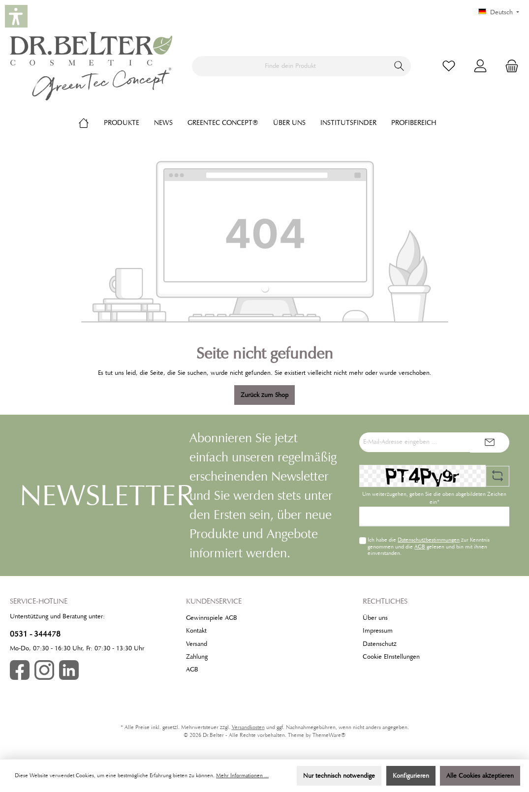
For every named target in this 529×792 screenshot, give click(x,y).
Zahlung (197, 657)
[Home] (91, 122)
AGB (419, 546)
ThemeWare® (328, 735)
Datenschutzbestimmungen (429, 539)
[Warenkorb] (508, 66)
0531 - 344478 (35, 634)
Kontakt (196, 631)
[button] (16, 16)
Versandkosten (248, 727)
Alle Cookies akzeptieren (480, 776)
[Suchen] (399, 66)
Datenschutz (380, 644)
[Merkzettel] (449, 66)
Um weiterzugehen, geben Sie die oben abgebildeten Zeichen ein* (434, 498)
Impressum (378, 631)
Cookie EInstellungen (391, 657)
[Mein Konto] (480, 66)
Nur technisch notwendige (339, 776)
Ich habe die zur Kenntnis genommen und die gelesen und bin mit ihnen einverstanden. (429, 546)
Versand (196, 644)
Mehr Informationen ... (242, 775)
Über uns (375, 618)
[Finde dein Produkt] (290, 66)
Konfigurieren (411, 776)
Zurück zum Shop (264, 395)
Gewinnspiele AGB (211, 618)
